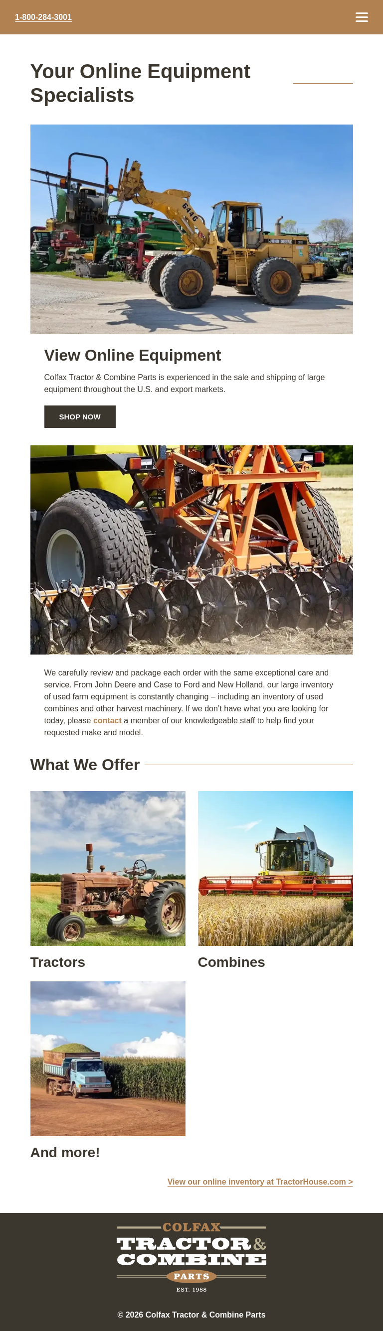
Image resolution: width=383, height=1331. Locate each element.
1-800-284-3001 (43, 17)
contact (107, 720)
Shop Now (80, 416)
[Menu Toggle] (362, 17)
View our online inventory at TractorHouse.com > (260, 1182)
